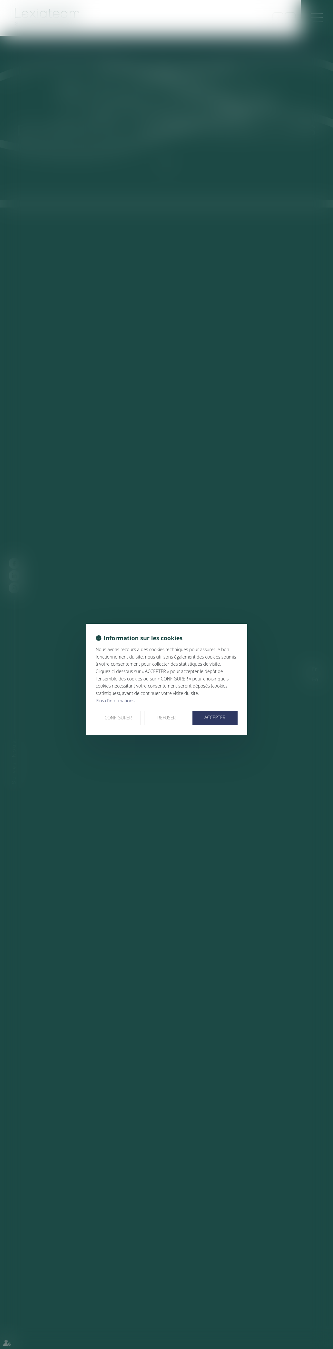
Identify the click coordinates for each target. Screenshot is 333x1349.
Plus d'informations (115, 701)
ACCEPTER (214, 717)
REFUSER (166, 718)
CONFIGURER (118, 718)
